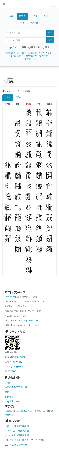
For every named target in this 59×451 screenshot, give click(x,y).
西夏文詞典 (31, 56)
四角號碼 (10, 52)
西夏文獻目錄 (29, 59)
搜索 (50, 32)
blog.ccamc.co (35, 325)
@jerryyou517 (16, 361)
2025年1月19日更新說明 (17, 435)
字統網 (8, 382)
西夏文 (22, 16)
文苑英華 (9, 396)
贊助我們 (12, 371)
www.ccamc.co (35, 320)
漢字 (11, 16)
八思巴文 (34, 22)
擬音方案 (43, 56)
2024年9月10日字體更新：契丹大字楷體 (24, 440)
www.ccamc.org (19, 320)
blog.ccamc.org (18, 325)
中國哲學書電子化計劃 (16, 387)
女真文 (46, 16)
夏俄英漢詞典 (17, 56)
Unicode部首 (45, 52)
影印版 (19, 97)
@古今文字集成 (17, 357)
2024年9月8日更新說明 (16, 444)
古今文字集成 (12, 297)
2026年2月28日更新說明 (17, 426)
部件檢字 (21, 52)
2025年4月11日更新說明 (17, 430)
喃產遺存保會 (25, 411)
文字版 (8, 97)
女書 (22, 22)
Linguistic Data (12, 401)
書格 (7, 392)
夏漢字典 (32, 52)
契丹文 (34, 16)
